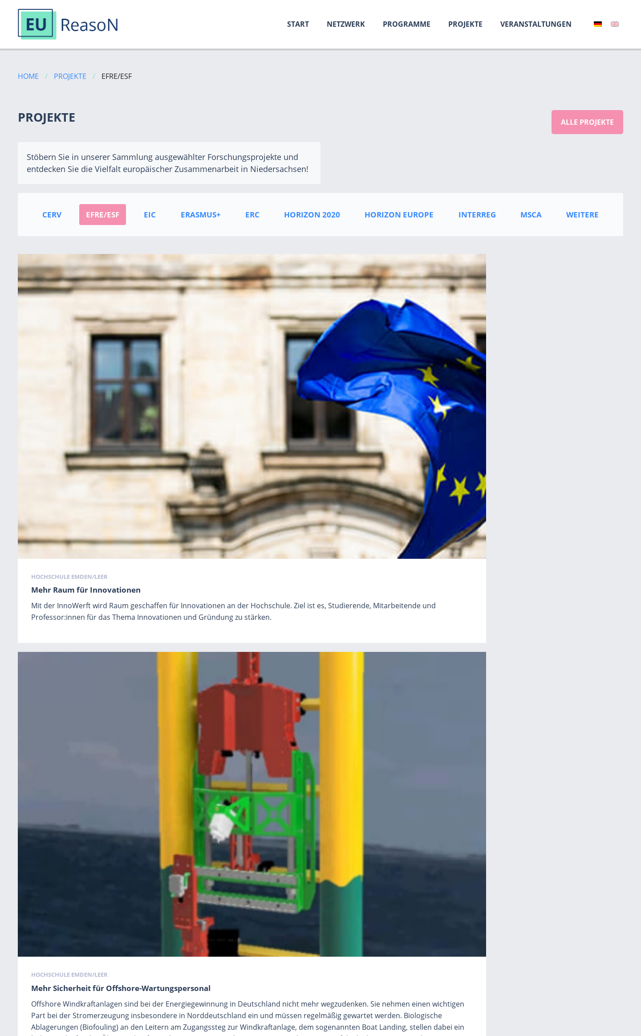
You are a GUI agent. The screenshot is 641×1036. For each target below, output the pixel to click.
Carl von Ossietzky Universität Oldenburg (511, 791)
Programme (406, 24)
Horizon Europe (399, 214)
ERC (252, 214)
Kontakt (610, 1027)
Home (28, 76)
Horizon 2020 (312, 214)
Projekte (465, 24)
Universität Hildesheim (68, 791)
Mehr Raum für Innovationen (86, 411)
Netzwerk (346, 24)
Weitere (582, 214)
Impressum (512, 1027)
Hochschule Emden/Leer (69, 398)
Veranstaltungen (536, 24)
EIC (150, 214)
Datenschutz (564, 1027)
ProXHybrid (53, 804)
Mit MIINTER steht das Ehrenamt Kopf (513, 411)
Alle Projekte (587, 122)
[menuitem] (597, 24)
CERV (51, 214)
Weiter (353, 989)
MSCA (531, 214)
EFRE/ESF (102, 214)
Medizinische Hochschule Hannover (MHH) (304, 791)
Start (298, 24)
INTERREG (477, 214)
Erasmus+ (201, 214)
